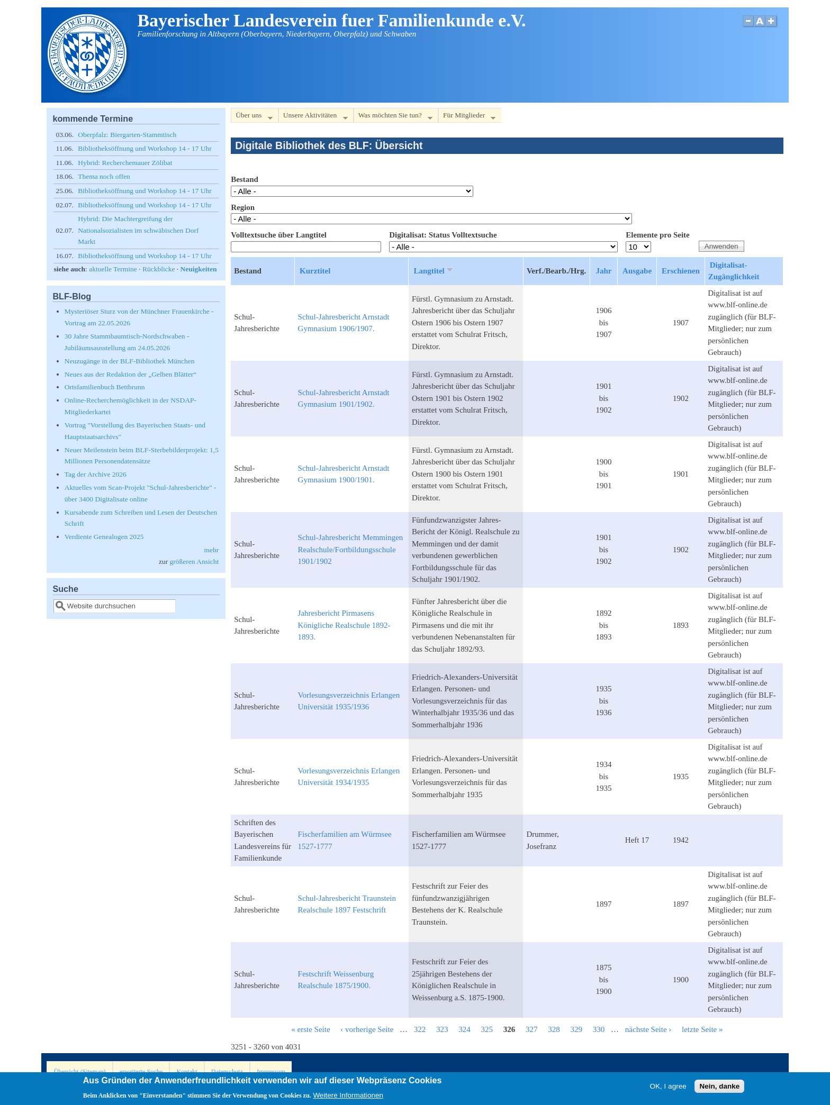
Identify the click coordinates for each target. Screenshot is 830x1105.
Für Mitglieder (466, 117)
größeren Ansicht (194, 561)
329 (577, 1029)
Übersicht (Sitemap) (80, 1071)
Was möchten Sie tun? (393, 117)
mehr (211, 550)
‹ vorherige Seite (366, 1029)
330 (599, 1029)
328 (554, 1029)
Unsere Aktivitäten (313, 117)
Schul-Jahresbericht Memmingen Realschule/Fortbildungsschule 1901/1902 (350, 549)
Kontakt (186, 1071)
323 (442, 1029)
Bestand (244, 179)
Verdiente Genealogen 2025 (104, 537)
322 (420, 1029)
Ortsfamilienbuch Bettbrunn (105, 387)
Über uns (251, 117)
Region (243, 207)
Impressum (271, 1071)
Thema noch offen (104, 176)
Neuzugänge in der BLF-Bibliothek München (130, 361)
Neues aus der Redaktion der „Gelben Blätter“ (131, 374)
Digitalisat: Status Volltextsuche (443, 235)
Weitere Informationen (348, 1098)
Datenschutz (227, 1071)
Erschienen (681, 271)
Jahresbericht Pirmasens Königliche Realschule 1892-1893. (344, 625)
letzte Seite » (702, 1029)
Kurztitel (315, 271)
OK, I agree (668, 1088)
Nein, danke (719, 1088)
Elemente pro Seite (658, 235)
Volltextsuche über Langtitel (279, 235)
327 (532, 1029)
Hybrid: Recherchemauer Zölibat (125, 163)
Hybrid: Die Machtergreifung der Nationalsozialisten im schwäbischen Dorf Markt (138, 230)
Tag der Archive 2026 (96, 474)
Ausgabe (637, 271)
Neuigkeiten (199, 269)
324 (464, 1029)
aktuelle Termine (113, 269)
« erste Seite (310, 1029)
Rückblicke (158, 269)
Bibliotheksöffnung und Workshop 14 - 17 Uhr (145, 148)
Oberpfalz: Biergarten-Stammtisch (127, 135)
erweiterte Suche (141, 1071)
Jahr (603, 271)
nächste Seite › (648, 1029)
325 (487, 1029)
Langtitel (433, 270)
